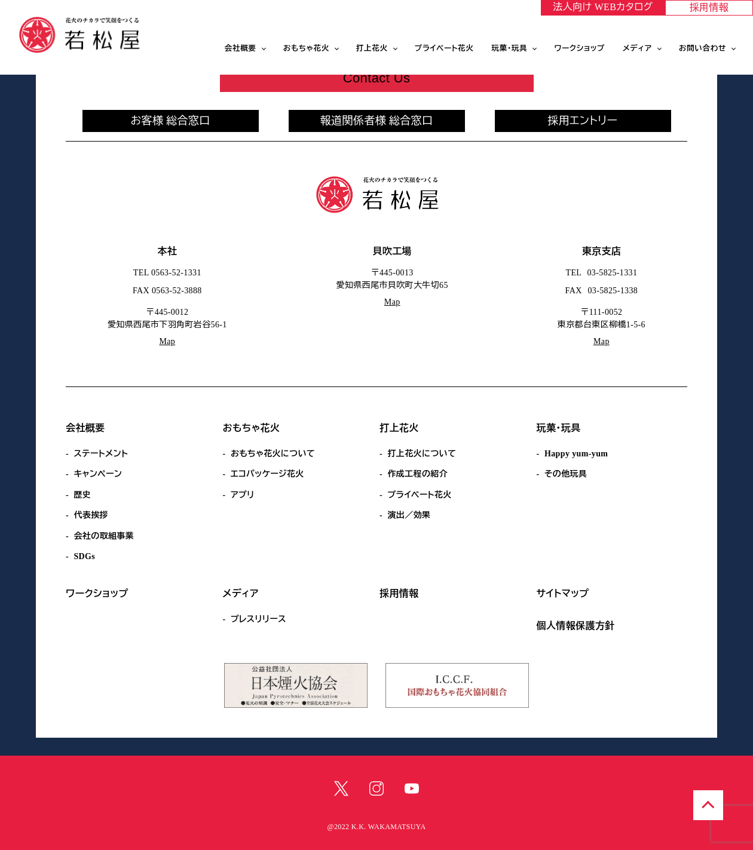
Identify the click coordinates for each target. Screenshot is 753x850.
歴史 (82, 494)
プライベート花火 (444, 48)
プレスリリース (258, 619)
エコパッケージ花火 (267, 474)
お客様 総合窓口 (170, 121)
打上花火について (421, 453)
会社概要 (240, 48)
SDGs (84, 556)
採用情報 (709, 7)
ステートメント (101, 453)
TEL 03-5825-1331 (602, 272)
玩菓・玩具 (510, 48)
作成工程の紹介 (417, 474)
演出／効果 (408, 515)
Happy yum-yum (576, 453)
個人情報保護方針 (576, 626)
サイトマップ (563, 593)
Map (167, 341)
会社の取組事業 (104, 536)
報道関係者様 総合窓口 (376, 121)
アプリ (243, 494)
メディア (637, 48)
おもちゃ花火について (273, 453)
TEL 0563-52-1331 (167, 272)
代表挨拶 (91, 515)
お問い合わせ (702, 48)
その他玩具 (565, 474)
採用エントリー (583, 121)
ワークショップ (579, 48)
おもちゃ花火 (306, 48)
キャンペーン (98, 474)
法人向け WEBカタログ (603, 7)
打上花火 (372, 48)
